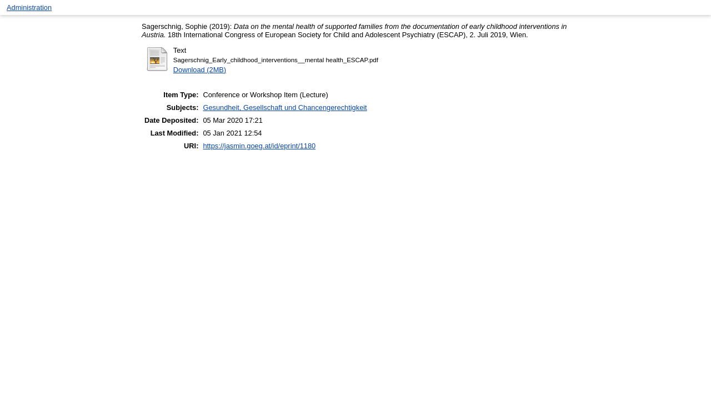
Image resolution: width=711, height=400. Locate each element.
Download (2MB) (199, 70)
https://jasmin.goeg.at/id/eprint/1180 (259, 146)
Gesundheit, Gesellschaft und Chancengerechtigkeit (285, 107)
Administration (29, 7)
